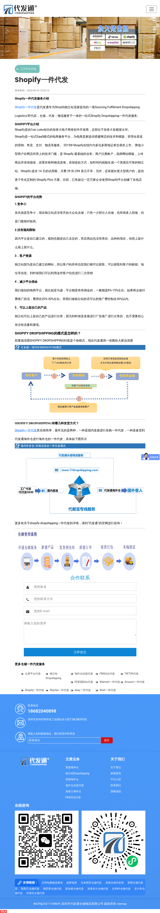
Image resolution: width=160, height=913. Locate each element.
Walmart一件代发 (110, 681)
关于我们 (115, 767)
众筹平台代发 (33, 673)
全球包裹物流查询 (52, 882)
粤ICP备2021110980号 (47, 904)
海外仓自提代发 (84, 673)
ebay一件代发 (83, 690)
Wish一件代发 (108, 690)
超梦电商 (71, 882)
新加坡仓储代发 (74, 888)
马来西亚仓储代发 (91, 882)
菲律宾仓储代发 (35, 893)
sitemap (122, 904)
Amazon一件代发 (135, 681)
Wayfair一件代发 (59, 690)
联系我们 (115, 785)
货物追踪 (115, 791)
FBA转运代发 (107, 673)
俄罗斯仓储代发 (52, 888)
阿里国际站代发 (84, 681)
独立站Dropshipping (77, 773)
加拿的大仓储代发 (97, 888)
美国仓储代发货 (114, 882)
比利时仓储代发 (121, 888)
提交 (106, 740)
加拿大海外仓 (73, 791)
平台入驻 (115, 779)
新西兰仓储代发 (30, 888)
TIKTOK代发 (132, 673)
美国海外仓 (72, 767)
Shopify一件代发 (26, 107)
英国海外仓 (72, 779)
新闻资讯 (115, 773)
